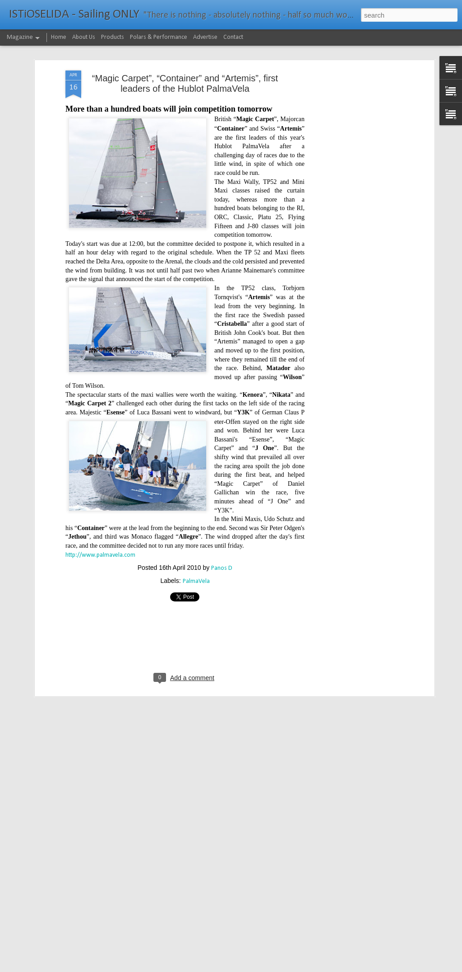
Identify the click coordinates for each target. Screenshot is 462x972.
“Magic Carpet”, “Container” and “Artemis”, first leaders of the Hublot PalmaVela (185, 45)
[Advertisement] (354, 174)
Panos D (221, 530)
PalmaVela (196, 543)
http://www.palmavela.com (100, 517)
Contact (233, 37)
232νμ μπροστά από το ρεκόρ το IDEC (202, 962)
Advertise (205, 37)
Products (112, 37)
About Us (83, 37)
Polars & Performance (158, 37)
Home (58, 37)
